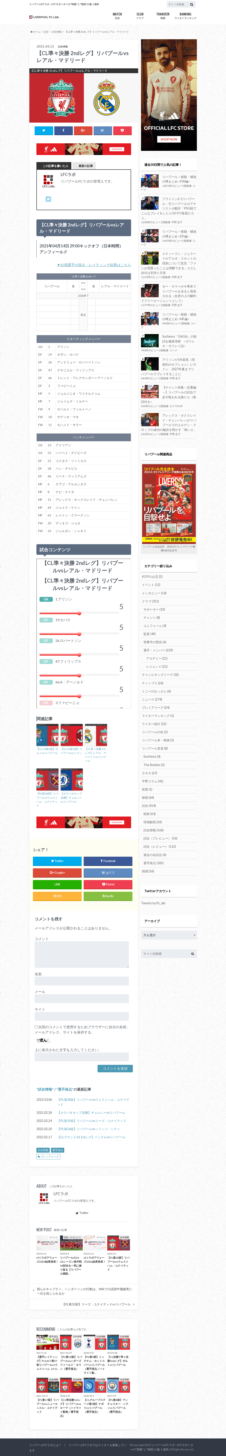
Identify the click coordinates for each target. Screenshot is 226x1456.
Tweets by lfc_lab (153, 901)
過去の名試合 (154, 853)
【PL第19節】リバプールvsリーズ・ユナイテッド (91, 1120)
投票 (147, 788)
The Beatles (154, 764)
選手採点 (65, 1089)
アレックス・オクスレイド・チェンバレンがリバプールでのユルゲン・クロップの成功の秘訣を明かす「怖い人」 (169, 422)
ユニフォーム (154, 625)
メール (40, 991)
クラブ (140, 15)
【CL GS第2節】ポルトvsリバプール (47, 751)
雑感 (148, 870)
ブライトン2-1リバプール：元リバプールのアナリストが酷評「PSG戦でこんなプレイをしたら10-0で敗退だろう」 (168, 208)
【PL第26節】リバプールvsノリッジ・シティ (88, 1129)
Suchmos (151, 755)
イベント (151, 584)
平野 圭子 (177, 222)
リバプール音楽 (155, 747)
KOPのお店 (152, 576)
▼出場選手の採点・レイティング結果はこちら (94, 265)
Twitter (82, 1213)
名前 (38, 974)
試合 (117, 15)
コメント (42, 938)
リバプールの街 (155, 731)
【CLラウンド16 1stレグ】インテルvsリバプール (91, 1137)
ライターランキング (185, 15)
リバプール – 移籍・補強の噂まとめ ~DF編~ (179, 234)
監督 (149, 633)
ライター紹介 (154, 723)
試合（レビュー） (159, 845)
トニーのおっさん (156, 690)
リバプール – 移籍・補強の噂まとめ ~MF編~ (179, 316)
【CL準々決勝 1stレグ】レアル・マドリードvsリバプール (95, 755)
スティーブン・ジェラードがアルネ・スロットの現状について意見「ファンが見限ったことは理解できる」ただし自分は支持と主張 (169, 263)
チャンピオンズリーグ (160, 674)
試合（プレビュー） (160, 837)
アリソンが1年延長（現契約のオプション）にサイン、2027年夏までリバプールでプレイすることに (168, 366)
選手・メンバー (158, 649)
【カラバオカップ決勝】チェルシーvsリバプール (71, 797)
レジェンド (157, 666)
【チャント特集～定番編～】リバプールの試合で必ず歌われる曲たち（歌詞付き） (168, 394)
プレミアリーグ (49, 1156)
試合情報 (45, 1089)
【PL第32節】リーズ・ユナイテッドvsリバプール (96, 1304)
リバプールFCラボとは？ (45, 1445)
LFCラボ (60, 1193)
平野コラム (152, 780)
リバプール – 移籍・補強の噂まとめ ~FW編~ (179, 179)
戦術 (149, 813)
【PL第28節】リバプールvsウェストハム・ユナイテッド (47, 799)
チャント (151, 617)
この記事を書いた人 (55, 166)
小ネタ (149, 772)
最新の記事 (86, 166)
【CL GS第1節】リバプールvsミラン (71, 751)
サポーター (154, 609)
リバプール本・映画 (158, 739)
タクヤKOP (176, 405)
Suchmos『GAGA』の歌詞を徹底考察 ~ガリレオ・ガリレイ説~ (179, 341)
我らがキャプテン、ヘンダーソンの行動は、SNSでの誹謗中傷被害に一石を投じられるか (84, 1291)
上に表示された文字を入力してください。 (68, 1049)
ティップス (152, 682)
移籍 (162, 15)
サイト (40, 1009)
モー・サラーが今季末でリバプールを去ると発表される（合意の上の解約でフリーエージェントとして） (168, 293)
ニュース (152, 698)
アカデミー (157, 658)
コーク (173, 350)
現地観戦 (152, 821)
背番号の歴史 (154, 641)
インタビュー (154, 592)
